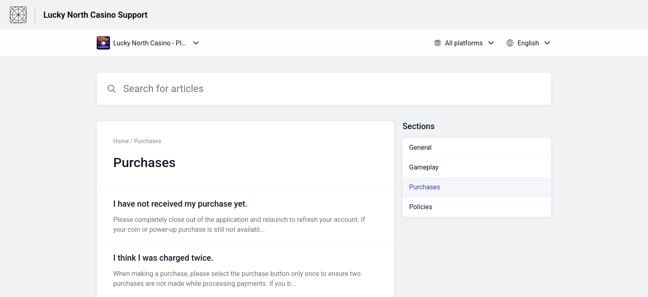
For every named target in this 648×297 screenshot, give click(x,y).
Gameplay (423, 167)
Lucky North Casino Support (95, 15)
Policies (420, 207)
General (420, 147)
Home (121, 141)
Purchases (424, 187)
